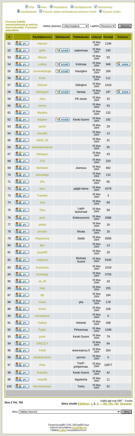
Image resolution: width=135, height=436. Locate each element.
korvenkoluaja (42, 71)
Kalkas (42, 322)
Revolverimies (42, 386)
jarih (42, 217)
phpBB (62, 425)
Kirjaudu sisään (109, 11)
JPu (42, 181)
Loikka (42, 64)
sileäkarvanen (42, 357)
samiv (42, 126)
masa (42, 302)
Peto (42, 365)
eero (42, 188)
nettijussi (42, 260)
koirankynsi (42, 316)
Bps (42, 245)
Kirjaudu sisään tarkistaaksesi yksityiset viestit (67, 11)
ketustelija (42, 175)
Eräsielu (42, 372)
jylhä (42, 50)
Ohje (29, 7)
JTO (42, 161)
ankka (42, 224)
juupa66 (42, 252)
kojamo (42, 119)
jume (42, 336)
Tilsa (42, 210)
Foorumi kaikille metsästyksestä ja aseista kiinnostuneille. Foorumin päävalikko (21, 26)
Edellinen (84, 403)
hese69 (42, 379)
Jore (42, 202)
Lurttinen (62, 430)
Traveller (42, 195)
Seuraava (126, 403)
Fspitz (42, 329)
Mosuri (42, 57)
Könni (42, 309)
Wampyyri (42, 92)
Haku (42, 7)
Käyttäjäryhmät (80, 7)
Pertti (42, 350)
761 (110, 403)
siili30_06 (42, 140)
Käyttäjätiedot (27, 11)
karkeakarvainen (42, 147)
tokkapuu (42, 154)
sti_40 (42, 281)
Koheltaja (42, 274)
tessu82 (42, 133)
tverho (42, 105)
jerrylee (42, 231)
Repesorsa (42, 238)
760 (105, 403)
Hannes (42, 43)
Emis (42, 78)
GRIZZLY (42, 343)
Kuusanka (42, 267)
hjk (42, 295)
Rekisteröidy (103, 7)
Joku (42, 99)
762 (116, 403)
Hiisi (42, 288)
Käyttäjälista (58, 7)
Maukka (42, 112)
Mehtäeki (42, 168)
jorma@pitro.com (79, 427)
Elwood (42, 85)
